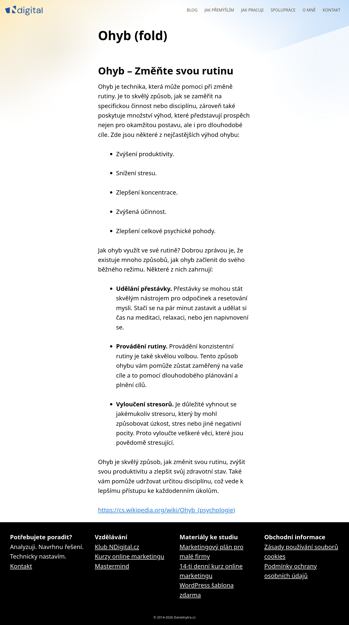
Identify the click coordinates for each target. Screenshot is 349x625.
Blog (192, 10)
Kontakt (331, 10)
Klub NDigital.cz (117, 547)
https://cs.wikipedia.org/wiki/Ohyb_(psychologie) (166, 510)
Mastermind (112, 566)
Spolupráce (283, 10)
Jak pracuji (252, 10)
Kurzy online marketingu (129, 556)
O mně (309, 10)
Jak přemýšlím (219, 10)
